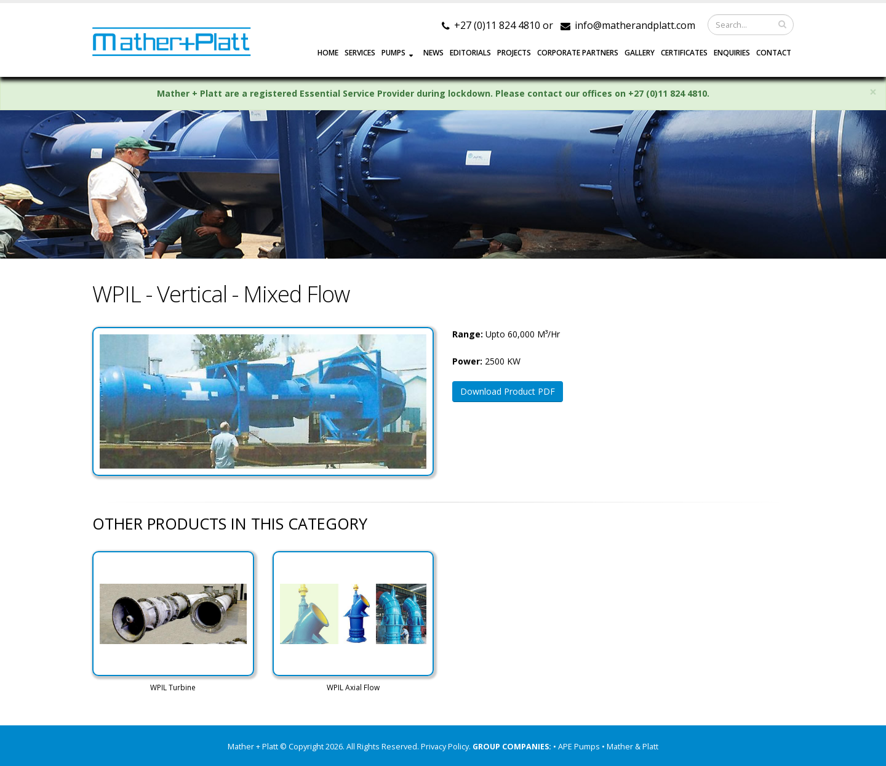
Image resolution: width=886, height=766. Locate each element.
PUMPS (393, 52)
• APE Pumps (577, 746)
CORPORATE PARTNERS (577, 52)
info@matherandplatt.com (635, 25)
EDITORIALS (470, 52)
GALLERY (640, 52)
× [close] (873, 92)
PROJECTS (514, 52)
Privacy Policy (445, 746)
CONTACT (773, 52)
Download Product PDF (507, 391)
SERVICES (360, 52)
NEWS (433, 52)
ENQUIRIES (732, 52)
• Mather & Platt (630, 746)
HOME (327, 52)
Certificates (684, 52)
